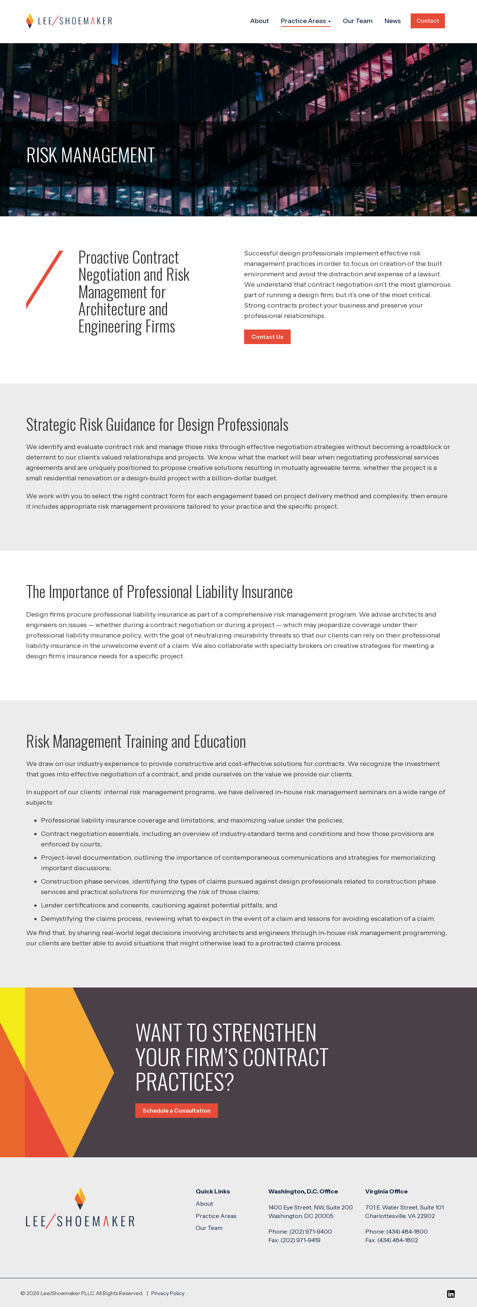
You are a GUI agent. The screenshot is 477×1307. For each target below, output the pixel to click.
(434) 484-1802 (397, 1240)
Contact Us (267, 336)
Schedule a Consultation (177, 1110)
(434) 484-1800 (407, 1231)
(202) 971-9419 (300, 1240)
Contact (428, 20)
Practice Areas (306, 21)
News (393, 21)
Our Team (358, 21)
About (259, 21)
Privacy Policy (167, 1293)
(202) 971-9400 (310, 1231)
